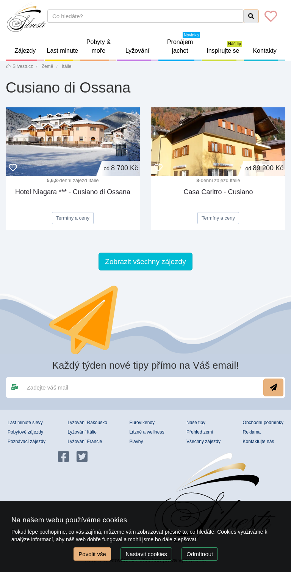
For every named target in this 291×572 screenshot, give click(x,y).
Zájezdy (29, 54)
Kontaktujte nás (258, 441)
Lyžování (141, 54)
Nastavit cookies (146, 554)
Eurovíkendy (142, 422)
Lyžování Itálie (82, 432)
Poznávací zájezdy (26, 441)
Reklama (252, 432)
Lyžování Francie (85, 441)
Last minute (64, 54)
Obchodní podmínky (263, 422)
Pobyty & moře (101, 50)
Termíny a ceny (72, 218)
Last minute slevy (25, 422)
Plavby (136, 441)
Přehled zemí (199, 432)
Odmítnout (199, 554)
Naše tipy (195, 422)
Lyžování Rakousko (87, 422)
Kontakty (269, 54)
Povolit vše (92, 554)
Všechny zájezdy (203, 441)
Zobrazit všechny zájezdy (145, 262)
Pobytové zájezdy (25, 432)
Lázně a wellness (146, 432)
